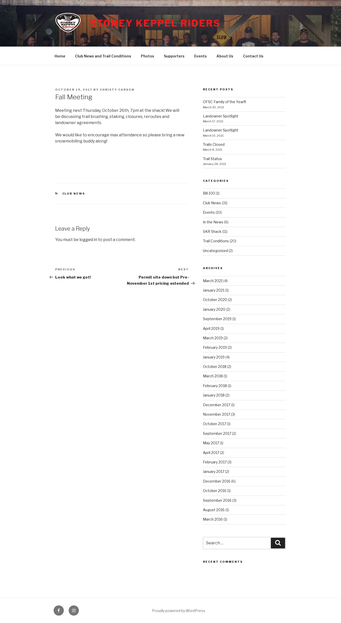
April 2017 (211, 452)
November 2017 (216, 414)
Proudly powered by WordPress (178, 610)
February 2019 (215, 347)
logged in (88, 239)
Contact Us (253, 56)
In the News (213, 222)
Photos (147, 56)
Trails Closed (214, 144)
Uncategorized (215, 250)
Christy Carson (117, 89)
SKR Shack (212, 231)
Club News (73, 193)
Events (200, 56)
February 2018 (215, 386)
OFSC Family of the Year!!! (224, 102)
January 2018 (214, 395)
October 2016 (214, 490)
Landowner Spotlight (220, 116)
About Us (224, 56)
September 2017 (217, 433)
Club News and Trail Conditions (103, 56)
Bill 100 (209, 193)
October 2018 (214, 366)
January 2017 (213, 471)
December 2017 (216, 405)
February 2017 (215, 462)
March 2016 (213, 519)
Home (60, 56)
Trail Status (212, 159)
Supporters (174, 56)
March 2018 (213, 376)
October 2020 (215, 299)
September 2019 (217, 319)
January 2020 (214, 309)
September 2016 (217, 500)
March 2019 (213, 338)
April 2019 (211, 328)
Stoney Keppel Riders (155, 23)
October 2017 (214, 424)
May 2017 (211, 443)
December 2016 (216, 481)
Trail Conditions (216, 241)
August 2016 (214, 510)
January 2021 (213, 290)
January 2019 (214, 357)
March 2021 (213, 281)
